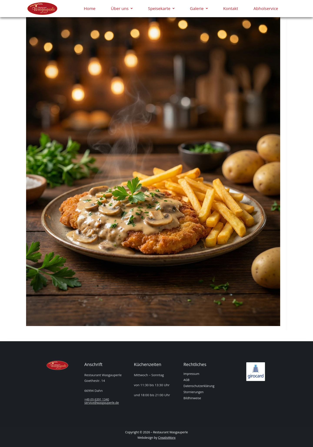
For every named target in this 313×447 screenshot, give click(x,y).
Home (89, 8)
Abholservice (265, 8)
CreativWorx (166, 437)
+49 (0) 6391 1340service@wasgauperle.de (103, 401)
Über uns (122, 8)
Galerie (199, 8)
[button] (121, 8)
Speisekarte (161, 8)
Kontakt (230, 8)
